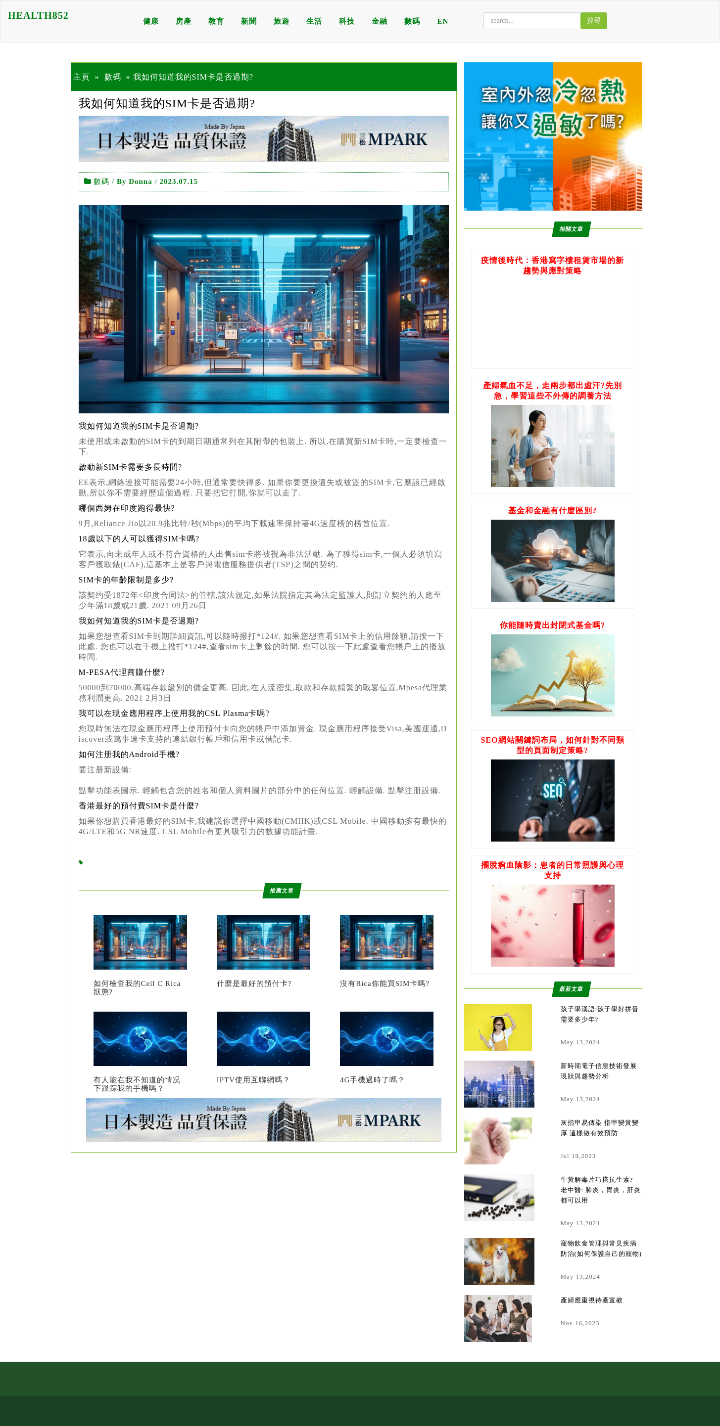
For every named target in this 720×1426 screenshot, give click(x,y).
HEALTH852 (38, 15)
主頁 (81, 77)
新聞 (249, 21)
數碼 (412, 21)
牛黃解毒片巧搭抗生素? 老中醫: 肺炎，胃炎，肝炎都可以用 (601, 1190)
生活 (314, 21)
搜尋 (594, 20)
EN (442, 21)
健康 (151, 21)
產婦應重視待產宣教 (592, 1300)
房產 (184, 21)
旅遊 (281, 21)
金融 (379, 21)
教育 (216, 21)
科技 (347, 21)
